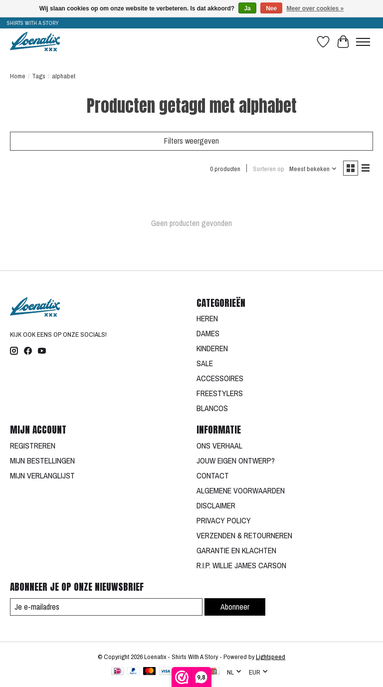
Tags (38, 75)
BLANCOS (212, 408)
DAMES (207, 333)
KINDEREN (212, 348)
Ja (247, 8)
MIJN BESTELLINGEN (42, 460)
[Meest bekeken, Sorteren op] (313, 168)
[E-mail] (106, 607)
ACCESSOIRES (219, 378)
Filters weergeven (191, 140)
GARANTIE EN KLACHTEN (236, 550)
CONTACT (212, 475)
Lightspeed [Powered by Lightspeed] (270, 656)
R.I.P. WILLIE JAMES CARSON (241, 565)
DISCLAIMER (215, 505)
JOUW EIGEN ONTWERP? (235, 460)
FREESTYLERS (219, 393)
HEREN (207, 318)
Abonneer (234, 606)
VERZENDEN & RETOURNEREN (244, 535)
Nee (271, 8)
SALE (204, 363)
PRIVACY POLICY (223, 520)
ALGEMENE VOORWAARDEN (240, 490)
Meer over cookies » (315, 8)
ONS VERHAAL (219, 445)
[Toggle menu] (363, 42)
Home (17, 75)
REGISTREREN (32, 445)
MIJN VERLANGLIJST (42, 475)
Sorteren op (268, 168)
